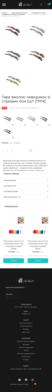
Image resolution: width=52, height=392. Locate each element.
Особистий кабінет (26, 323)
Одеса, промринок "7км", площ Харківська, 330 (26, 369)
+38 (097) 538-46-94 (12, 291)
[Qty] (8, 151)
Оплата (26, 350)
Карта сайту (26, 332)
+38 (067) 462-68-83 (12, 298)
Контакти (26, 360)
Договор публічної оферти (26, 341)
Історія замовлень (26, 326)
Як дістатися (26, 356)
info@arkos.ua (26, 314)
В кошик (14, 260)
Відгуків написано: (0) (12, 197)
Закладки (26, 329)
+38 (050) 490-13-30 (12, 290)
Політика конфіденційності (26, 353)
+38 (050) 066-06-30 (12, 297)
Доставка (26, 344)
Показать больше (11, 174)
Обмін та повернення (26, 347)
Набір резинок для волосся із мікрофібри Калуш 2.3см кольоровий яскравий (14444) (13, 245)
